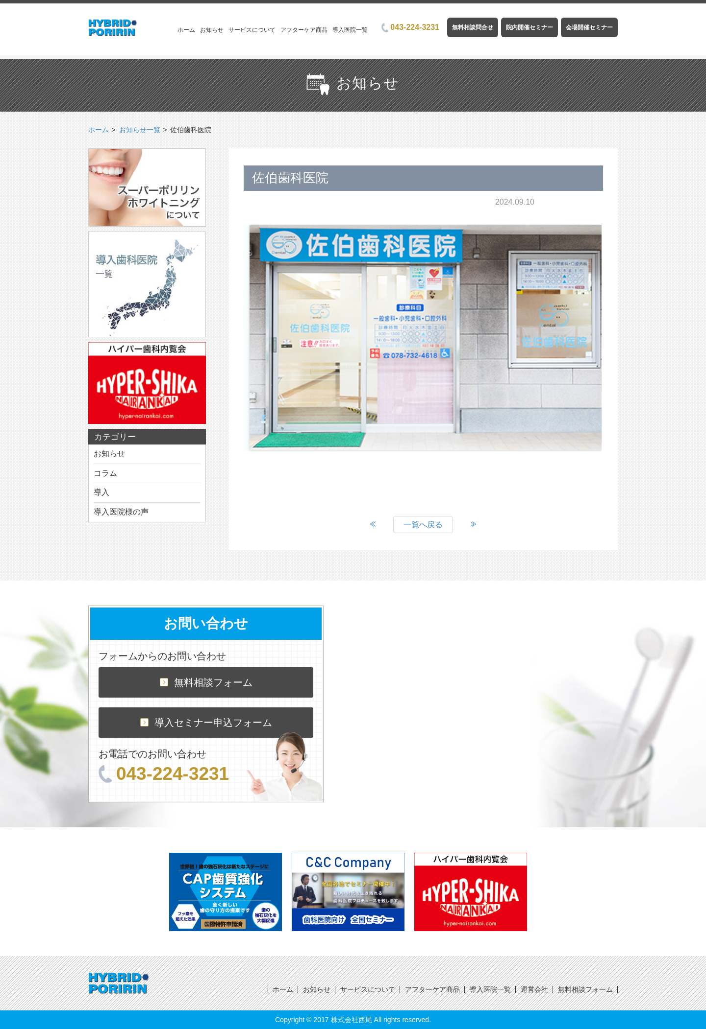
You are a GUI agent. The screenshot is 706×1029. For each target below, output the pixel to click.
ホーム (186, 29)
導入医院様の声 (121, 512)
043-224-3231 (410, 27)
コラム (105, 473)
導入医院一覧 (350, 29)
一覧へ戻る (423, 524)
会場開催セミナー (589, 27)
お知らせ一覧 (139, 130)
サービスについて (252, 29)
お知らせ (212, 29)
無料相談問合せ (472, 27)
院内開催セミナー (529, 27)
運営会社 (534, 989)
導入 (101, 492)
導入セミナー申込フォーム (206, 722)
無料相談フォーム (206, 682)
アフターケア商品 (304, 29)
